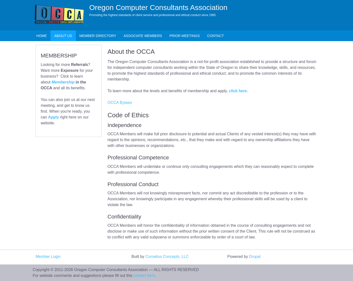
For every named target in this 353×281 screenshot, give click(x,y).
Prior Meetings (184, 36)
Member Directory (97, 36)
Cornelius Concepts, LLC (167, 256)
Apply (53, 117)
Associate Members (143, 36)
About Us (63, 36)
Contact (215, 36)
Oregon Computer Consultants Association (158, 7)
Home (41, 36)
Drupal (255, 256)
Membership (62, 82)
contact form (144, 275)
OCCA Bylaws (120, 102)
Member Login (48, 256)
